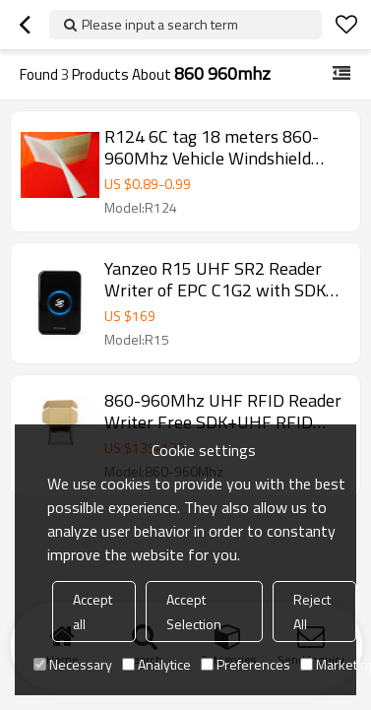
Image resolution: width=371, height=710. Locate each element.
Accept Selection (193, 611)
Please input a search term (160, 24)
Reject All (312, 611)
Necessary (72, 664)
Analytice (156, 664)
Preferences (245, 664)
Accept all (92, 611)
